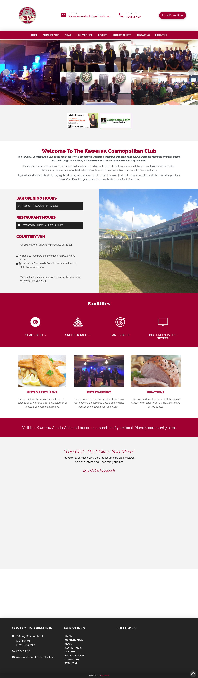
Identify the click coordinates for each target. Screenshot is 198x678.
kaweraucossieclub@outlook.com (90, 16)
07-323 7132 (133, 16)
